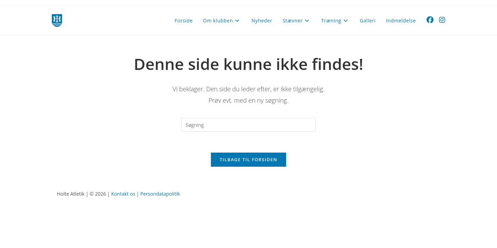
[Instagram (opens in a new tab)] (442, 20)
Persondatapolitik (160, 193)
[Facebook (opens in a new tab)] (430, 20)
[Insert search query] (248, 125)
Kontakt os (123, 193)
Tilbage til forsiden (248, 159)
